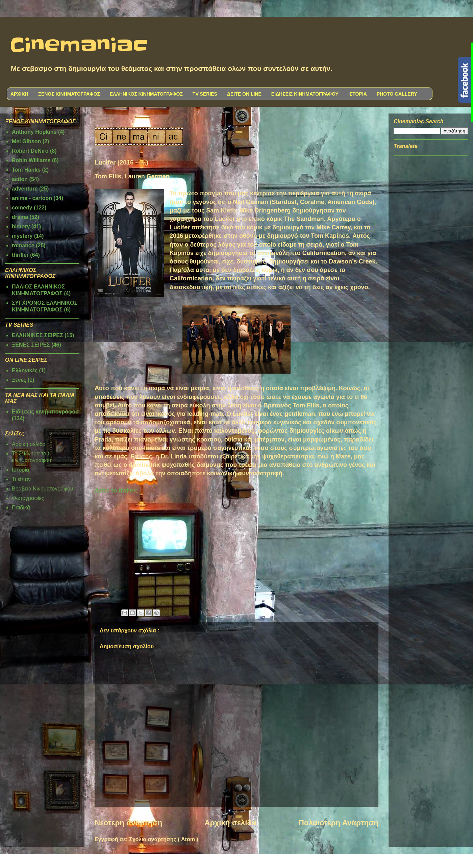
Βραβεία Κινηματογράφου (42, 489)
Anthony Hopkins (34, 132)
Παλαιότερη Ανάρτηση (338, 823)
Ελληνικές (25, 370)
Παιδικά (21, 507)
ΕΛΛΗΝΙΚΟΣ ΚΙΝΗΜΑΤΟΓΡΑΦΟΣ (146, 94)
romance (23, 245)
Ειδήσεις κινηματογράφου (45, 412)
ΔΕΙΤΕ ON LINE (244, 94)
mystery (22, 236)
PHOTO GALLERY (397, 94)
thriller (20, 255)
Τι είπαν (21, 479)
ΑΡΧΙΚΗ (19, 94)
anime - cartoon (32, 198)
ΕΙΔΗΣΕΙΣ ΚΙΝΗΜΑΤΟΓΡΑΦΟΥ (305, 94)
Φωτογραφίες (28, 498)
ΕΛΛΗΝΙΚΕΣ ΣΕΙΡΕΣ (37, 335)
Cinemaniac (79, 45)
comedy (22, 207)
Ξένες (19, 380)
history (21, 226)
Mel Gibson (26, 141)
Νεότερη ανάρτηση (128, 823)
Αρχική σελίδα (230, 823)
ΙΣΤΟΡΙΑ (357, 94)
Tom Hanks (26, 170)
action (20, 179)
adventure (25, 189)
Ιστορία (20, 470)
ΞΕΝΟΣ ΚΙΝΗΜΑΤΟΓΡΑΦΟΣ (69, 94)
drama (20, 217)
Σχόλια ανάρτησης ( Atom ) (163, 839)
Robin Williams (31, 160)
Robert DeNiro (30, 151)
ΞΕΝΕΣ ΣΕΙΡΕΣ (31, 345)
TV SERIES (205, 94)
